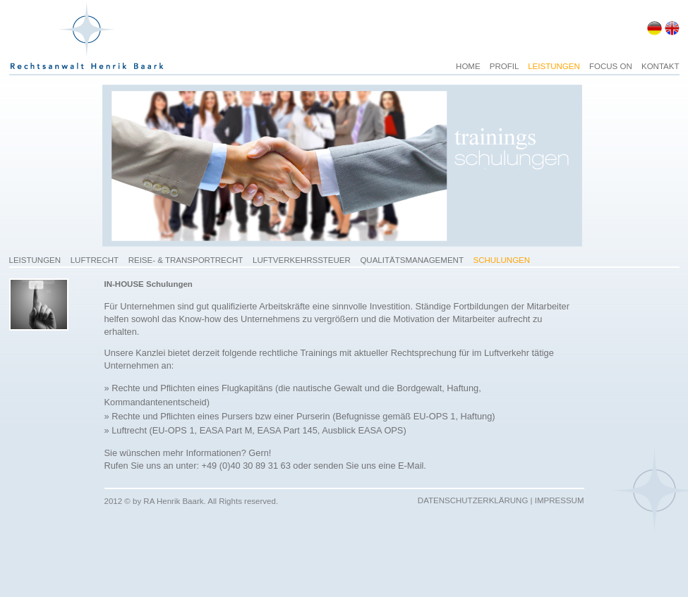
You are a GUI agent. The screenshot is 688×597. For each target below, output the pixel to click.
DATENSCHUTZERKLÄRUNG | (476, 500)
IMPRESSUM (559, 500)
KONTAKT (660, 66)
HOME (469, 66)
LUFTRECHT (95, 260)
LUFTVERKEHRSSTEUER (302, 260)
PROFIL (505, 66)
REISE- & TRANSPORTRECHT (185, 260)
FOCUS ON (611, 66)
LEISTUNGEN (555, 66)
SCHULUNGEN (502, 260)
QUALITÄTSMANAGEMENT (412, 260)
